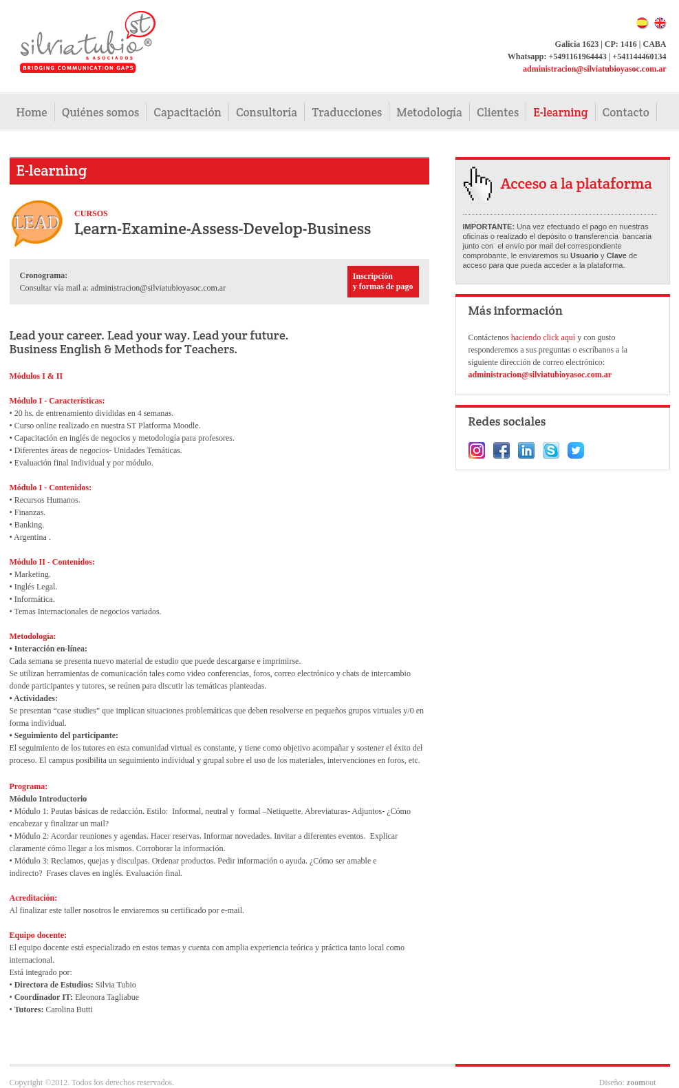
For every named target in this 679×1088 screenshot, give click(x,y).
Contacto (626, 112)
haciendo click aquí (544, 337)
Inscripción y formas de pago (383, 281)
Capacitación (187, 112)
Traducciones (347, 112)
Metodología (429, 112)
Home (32, 112)
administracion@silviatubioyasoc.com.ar (595, 69)
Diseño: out (627, 1082)
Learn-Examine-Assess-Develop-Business (222, 228)
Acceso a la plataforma (577, 183)
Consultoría (266, 112)
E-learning (560, 112)
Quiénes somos (101, 112)
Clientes (498, 112)
